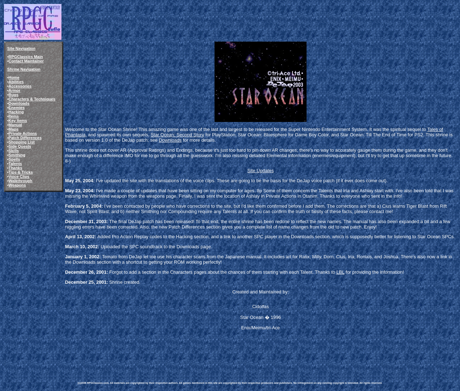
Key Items (18, 120)
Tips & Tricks (21, 172)
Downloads (19, 103)
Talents (15, 163)
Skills (14, 151)
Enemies (17, 107)
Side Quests (20, 146)
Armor (14, 90)
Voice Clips (19, 176)
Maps (14, 129)
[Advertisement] (208, 349)
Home (14, 77)
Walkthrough (20, 181)
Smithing (17, 155)
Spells (14, 159)
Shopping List (22, 142)
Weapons (17, 185)
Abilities (16, 82)
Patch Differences (25, 138)
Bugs (13, 95)
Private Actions (23, 133)
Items (14, 116)
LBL (340, 272)
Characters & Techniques (32, 99)
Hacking (16, 112)
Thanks (15, 168)
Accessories (20, 86)
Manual (15, 125)
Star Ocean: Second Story (177, 134)
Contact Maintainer (26, 61)
